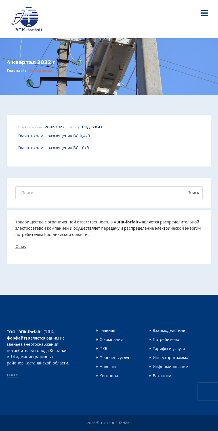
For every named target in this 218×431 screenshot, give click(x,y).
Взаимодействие (169, 330)
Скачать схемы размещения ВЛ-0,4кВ (54, 135)
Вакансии (162, 375)
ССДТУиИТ (92, 127)
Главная (15, 71)
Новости (108, 366)
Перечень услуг (115, 357)
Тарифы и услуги (169, 348)
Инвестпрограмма (170, 357)
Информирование (170, 366)
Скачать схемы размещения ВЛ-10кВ (53, 147)
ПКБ (103, 348)
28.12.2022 (54, 127)
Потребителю (166, 339)
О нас (20, 247)
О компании (111, 339)
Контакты (109, 375)
